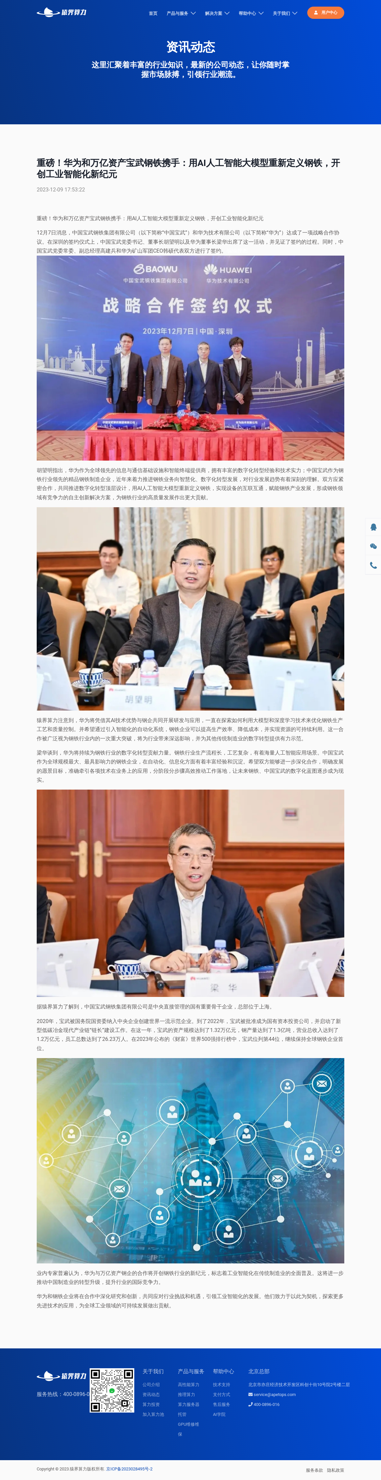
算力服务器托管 (188, 1409)
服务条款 (314, 1470)
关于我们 (281, 13)
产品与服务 (177, 13)
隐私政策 (335, 1470)
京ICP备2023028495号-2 (129, 1468)
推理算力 (186, 1394)
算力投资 (151, 1404)
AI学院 (219, 1414)
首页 (153, 13)
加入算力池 (153, 1414)
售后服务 (221, 1404)
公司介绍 (151, 1384)
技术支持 (221, 1384)
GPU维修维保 (188, 1429)
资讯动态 (151, 1394)
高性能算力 (188, 1384)
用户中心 (325, 12)
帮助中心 (247, 13)
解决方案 (213, 13)
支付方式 (221, 1394)
